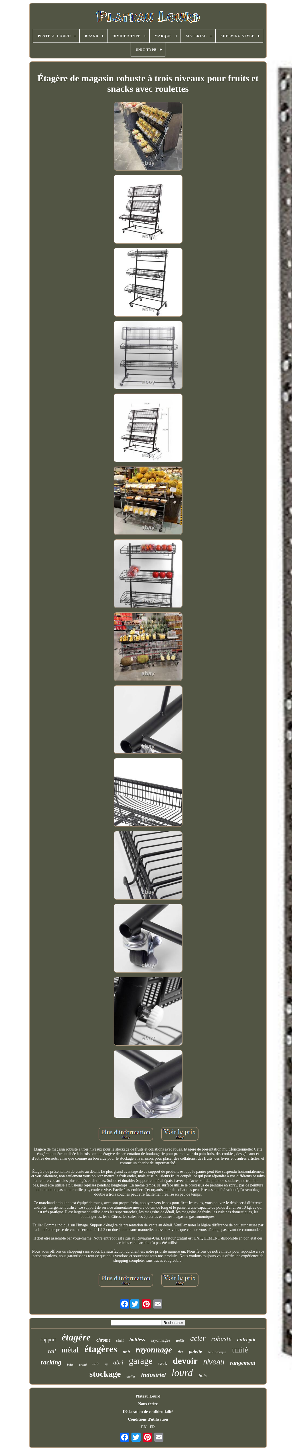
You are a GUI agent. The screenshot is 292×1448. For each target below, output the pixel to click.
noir (95, 1364)
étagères (100, 1349)
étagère (76, 1337)
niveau (213, 1362)
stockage (105, 1373)
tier (180, 1352)
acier (197, 1338)
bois (202, 1375)
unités (180, 1340)
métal (70, 1350)
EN (144, 1427)
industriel (153, 1374)
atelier (130, 1376)
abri (118, 1362)
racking (51, 1362)
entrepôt (246, 1339)
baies (70, 1364)
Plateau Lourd (148, 1396)
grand (83, 1364)
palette (195, 1351)
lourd (182, 1372)
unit (126, 1352)
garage (141, 1361)
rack (162, 1363)
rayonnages (160, 1340)
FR (152, 1427)
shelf (120, 1340)
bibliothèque (217, 1352)
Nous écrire (148, 1404)
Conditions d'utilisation (148, 1419)
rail (52, 1351)
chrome (103, 1340)
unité (240, 1349)
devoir (185, 1361)
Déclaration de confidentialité (148, 1411)
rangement (243, 1363)
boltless (137, 1339)
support (48, 1339)
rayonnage (154, 1349)
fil (106, 1364)
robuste (221, 1338)
